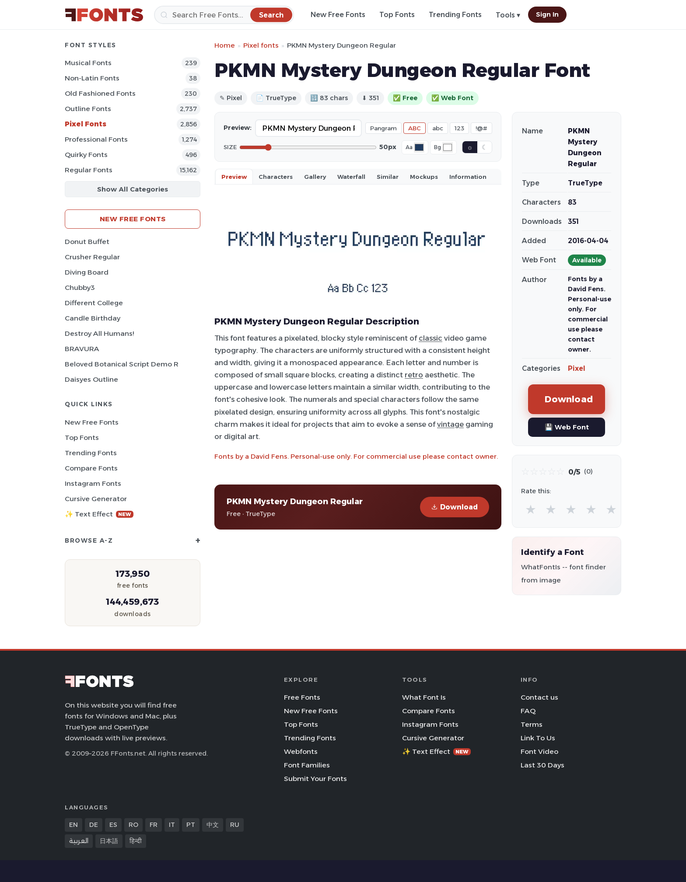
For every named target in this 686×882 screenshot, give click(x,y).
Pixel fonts (261, 45)
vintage (450, 424)
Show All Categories (132, 189)
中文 (212, 825)
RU (234, 825)
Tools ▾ (508, 15)
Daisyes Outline (91, 379)
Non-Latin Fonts (92, 78)
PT (190, 825)
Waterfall (351, 176)
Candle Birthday (92, 318)
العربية (78, 841)
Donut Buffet (87, 241)
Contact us (539, 697)
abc (437, 128)
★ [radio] (530, 509)
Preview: (238, 128)
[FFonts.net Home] (104, 15)
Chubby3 (80, 287)
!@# (481, 128)
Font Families (307, 765)
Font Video (539, 751)
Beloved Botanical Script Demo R (121, 364)
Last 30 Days (542, 765)
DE (93, 825)
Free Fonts (302, 697)
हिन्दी (136, 841)
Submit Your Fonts (315, 778)
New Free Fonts (338, 14)
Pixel (576, 368)
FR (154, 825)
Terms (531, 724)
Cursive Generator (96, 499)
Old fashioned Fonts (100, 93)
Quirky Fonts (86, 154)
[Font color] (419, 147)
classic (430, 338)
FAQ (528, 711)
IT (172, 825)
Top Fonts (397, 14)
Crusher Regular (92, 257)
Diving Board (86, 272)
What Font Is (424, 697)
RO (133, 825)
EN (73, 825)
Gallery (315, 176)
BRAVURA (82, 349)
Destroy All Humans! (99, 333)
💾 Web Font (567, 427)
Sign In (547, 14)
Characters (276, 176)
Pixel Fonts (85, 124)
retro (414, 374)
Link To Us (538, 738)
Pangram (383, 128)
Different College (94, 303)
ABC (414, 128)
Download (454, 507)
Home (224, 45)
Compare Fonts (91, 468)
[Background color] (447, 147)
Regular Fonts (88, 170)
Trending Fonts (455, 14)
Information (467, 176)
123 (459, 128)
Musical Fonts (88, 63)
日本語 (109, 841)
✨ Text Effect (99, 514)
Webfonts (301, 751)
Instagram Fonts (93, 483)
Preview (234, 176)
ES (113, 825)
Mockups (424, 176)
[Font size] (308, 147)
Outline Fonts (88, 109)
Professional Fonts (96, 139)
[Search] (224, 15)
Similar (388, 176)
